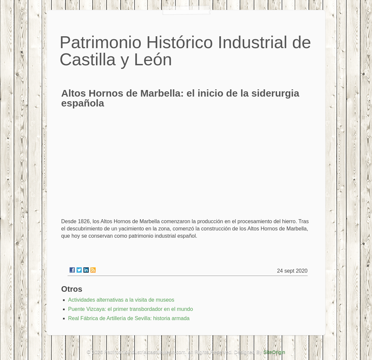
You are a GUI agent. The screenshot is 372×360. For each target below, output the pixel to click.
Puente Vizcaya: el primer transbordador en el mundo (130, 309)
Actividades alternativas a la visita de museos (121, 300)
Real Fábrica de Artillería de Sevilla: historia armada (129, 318)
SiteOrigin (274, 352)
